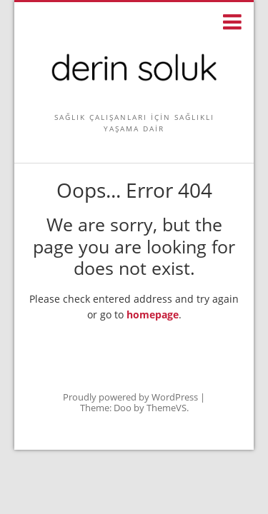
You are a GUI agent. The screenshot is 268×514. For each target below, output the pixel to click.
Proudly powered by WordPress (130, 396)
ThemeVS (167, 407)
